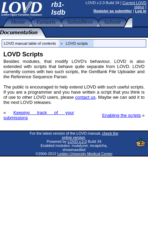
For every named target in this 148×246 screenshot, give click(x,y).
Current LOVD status (134, 5)
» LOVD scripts (76, 43)
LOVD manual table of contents (30, 43)
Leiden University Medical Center (84, 154)
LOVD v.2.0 (77, 141)
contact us (85, 97)
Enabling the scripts (121, 115)
